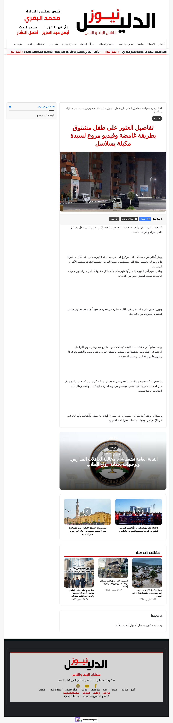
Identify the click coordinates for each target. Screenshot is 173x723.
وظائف (96, 693)
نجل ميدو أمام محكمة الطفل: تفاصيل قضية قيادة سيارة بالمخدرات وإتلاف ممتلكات (81, 593)
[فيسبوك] (95, 686)
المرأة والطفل (87, 44)
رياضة (141, 44)
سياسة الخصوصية (71, 693)
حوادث (145, 108)
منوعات (18, 44)
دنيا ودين (53, 44)
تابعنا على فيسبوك (44, 115)
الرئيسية (156, 108)
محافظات (95, 690)
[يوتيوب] (87, 686)
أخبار (161, 44)
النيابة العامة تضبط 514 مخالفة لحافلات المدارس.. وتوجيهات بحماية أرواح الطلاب (113, 462)
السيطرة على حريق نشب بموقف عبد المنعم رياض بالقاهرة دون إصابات (114, 583)
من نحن (106, 693)
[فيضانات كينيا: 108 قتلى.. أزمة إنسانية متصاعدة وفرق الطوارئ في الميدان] (147, 573)
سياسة (124, 690)
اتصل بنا (86, 693)
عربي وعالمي (126, 44)
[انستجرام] (78, 686)
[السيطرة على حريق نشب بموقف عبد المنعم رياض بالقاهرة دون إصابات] (113, 568)
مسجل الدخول (137, 625)
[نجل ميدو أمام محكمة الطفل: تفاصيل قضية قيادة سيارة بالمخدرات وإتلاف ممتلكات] (79, 573)
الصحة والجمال (107, 44)
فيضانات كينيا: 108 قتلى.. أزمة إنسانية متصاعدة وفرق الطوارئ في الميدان (147, 593)
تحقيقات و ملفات (36, 44)
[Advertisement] (86, 76)
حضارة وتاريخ (69, 44)
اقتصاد (151, 44)
